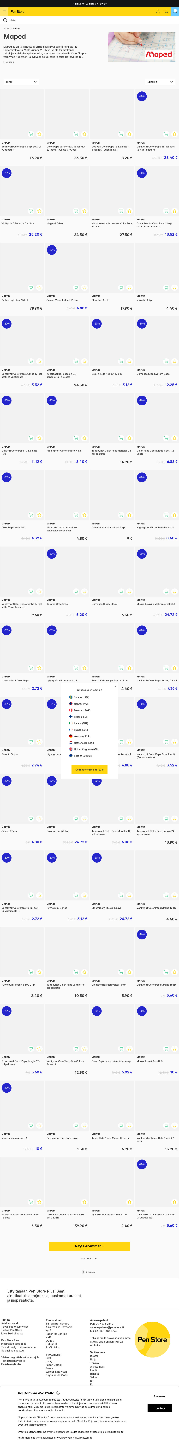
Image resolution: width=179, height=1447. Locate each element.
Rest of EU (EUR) (80, 755)
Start (6, 28)
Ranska (94, 1373)
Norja (93, 1359)
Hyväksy (160, 1408)
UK (92, 1381)
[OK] (89, 20)
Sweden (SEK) (79, 697)
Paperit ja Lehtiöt (56, 1333)
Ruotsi (94, 1356)
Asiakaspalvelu (10, 1323)
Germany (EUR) (79, 736)
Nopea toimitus (89, 3)
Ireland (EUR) (78, 723)
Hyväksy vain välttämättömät (74, 1437)
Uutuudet (51, 1344)
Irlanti (93, 1370)
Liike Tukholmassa (12, 1333)
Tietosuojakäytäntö (13, 1360)
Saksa (93, 1377)
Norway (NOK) (79, 703)
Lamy (49, 1361)
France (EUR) (78, 729)
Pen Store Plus (10, 1340)
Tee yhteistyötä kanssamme (18, 1347)
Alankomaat (97, 1366)
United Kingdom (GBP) (83, 749)
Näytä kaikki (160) (57, 1375)
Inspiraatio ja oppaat (13, 1343)
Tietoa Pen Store (11, 1330)
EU (92, 1384)
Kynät (49, 1330)
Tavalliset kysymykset (14, 1326)
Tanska (94, 1363)
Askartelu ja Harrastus (59, 1327)
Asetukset (160, 1396)
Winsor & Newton (56, 1371)
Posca (49, 1368)
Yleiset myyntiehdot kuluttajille (20, 1357)
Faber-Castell (54, 1364)
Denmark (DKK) (79, 710)
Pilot (48, 1358)
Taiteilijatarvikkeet (57, 1323)
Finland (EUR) (78, 716)
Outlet (50, 1340)
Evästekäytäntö (11, 1364)
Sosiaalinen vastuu (12, 1350)
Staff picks (52, 1347)
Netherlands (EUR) (81, 742)
